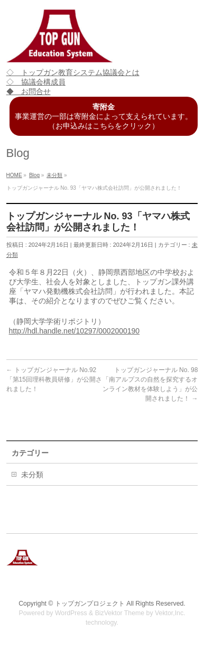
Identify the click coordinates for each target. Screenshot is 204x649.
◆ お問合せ (28, 91)
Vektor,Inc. (170, 613)
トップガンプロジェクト (90, 603)
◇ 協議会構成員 (36, 82)
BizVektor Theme (120, 613)
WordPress (71, 613)
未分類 (32, 474)
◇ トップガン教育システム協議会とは (73, 72)
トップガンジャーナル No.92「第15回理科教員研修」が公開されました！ (54, 379)
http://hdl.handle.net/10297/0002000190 (74, 331)
